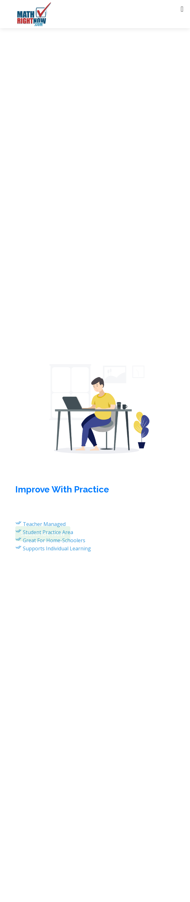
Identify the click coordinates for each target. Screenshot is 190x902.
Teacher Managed (44, 524)
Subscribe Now (43, 535)
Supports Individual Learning (57, 548)
